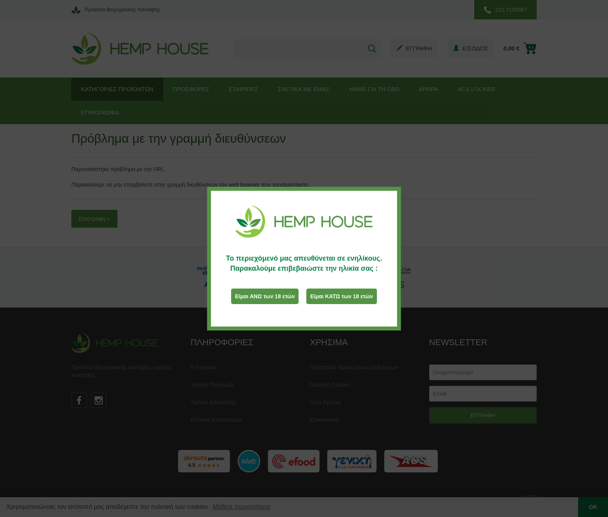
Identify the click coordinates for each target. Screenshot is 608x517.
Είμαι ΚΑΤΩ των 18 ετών (341, 296)
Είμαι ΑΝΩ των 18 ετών (265, 296)
